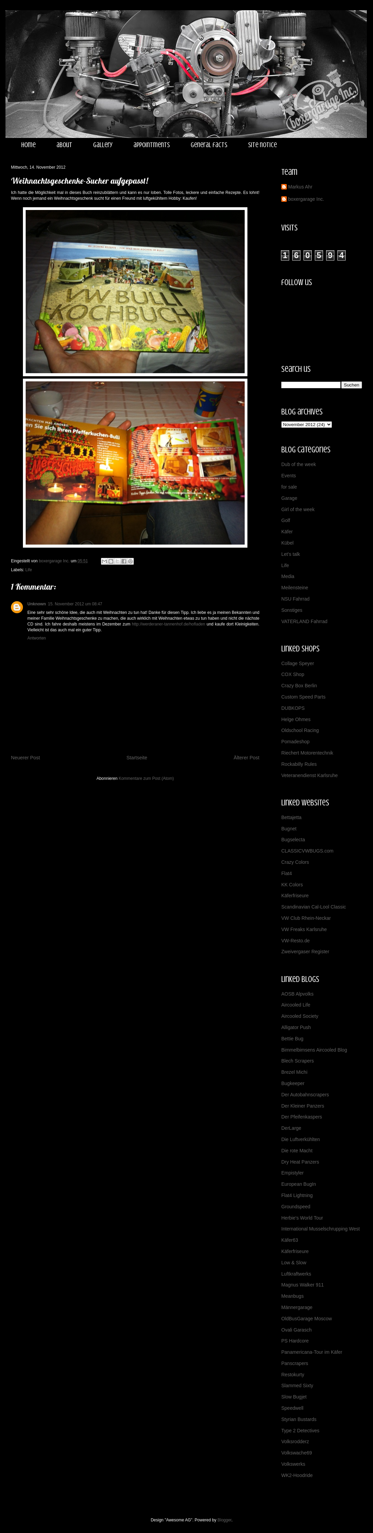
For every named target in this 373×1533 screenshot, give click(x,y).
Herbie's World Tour (302, 1218)
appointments (151, 145)
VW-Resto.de (295, 940)
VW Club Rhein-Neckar (306, 918)
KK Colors (292, 884)
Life (28, 569)
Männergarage (296, 1307)
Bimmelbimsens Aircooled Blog (314, 1050)
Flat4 (286, 873)
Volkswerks (293, 1464)
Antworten (36, 638)
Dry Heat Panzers (300, 1162)
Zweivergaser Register (305, 951)
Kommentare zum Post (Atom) (146, 778)
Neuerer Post (25, 757)
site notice (262, 145)
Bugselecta (293, 839)
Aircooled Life (295, 1005)
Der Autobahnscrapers (305, 1094)
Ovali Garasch (296, 1330)
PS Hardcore (295, 1341)
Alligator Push (296, 1027)
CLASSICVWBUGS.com (307, 851)
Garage (289, 498)
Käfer (287, 531)
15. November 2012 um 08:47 (75, 604)
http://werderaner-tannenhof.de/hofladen (168, 624)
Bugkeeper (293, 1083)
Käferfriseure (295, 895)
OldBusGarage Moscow (306, 1318)
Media (287, 576)
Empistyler (292, 1173)
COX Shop (292, 674)
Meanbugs (292, 1296)
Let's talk (290, 554)
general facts (209, 145)
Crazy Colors (295, 862)
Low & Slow (293, 1262)
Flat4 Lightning (297, 1195)
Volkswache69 (296, 1452)
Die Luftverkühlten (300, 1139)
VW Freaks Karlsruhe (304, 929)
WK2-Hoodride (297, 1475)
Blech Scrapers (297, 1061)
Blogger (225, 1520)
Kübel (287, 543)
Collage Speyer (297, 663)
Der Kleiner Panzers (302, 1106)
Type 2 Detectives (300, 1430)
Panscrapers (294, 1363)
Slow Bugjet (294, 1397)
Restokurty (292, 1374)
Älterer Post (246, 757)
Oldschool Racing (300, 730)
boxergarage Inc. (306, 199)
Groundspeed (295, 1206)
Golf (285, 520)
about (64, 145)
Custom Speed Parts (303, 697)
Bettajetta (291, 817)
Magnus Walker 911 (302, 1285)
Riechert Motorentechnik (307, 753)
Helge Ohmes (296, 719)
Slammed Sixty (297, 1385)
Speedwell (292, 1408)
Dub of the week (298, 464)
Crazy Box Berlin (299, 685)
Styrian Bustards (299, 1419)
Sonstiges (291, 610)
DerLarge (291, 1128)
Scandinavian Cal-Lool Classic (313, 907)
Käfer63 (289, 1240)
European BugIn (298, 1184)
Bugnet (288, 828)
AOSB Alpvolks (297, 994)
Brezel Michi (294, 1072)
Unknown (36, 604)
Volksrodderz (295, 1441)
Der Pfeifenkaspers (301, 1117)
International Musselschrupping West (320, 1229)
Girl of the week (297, 509)
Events (288, 475)
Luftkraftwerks (296, 1274)
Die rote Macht (296, 1150)
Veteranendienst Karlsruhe (309, 775)
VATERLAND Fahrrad (304, 621)
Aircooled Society (299, 1016)
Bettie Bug (292, 1038)
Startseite (136, 757)
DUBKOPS (293, 708)
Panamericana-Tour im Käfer (311, 1352)
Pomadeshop (295, 741)
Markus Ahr (300, 186)
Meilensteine (294, 587)
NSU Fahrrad (295, 599)
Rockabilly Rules (299, 764)
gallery (103, 145)
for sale (289, 487)
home (28, 145)
